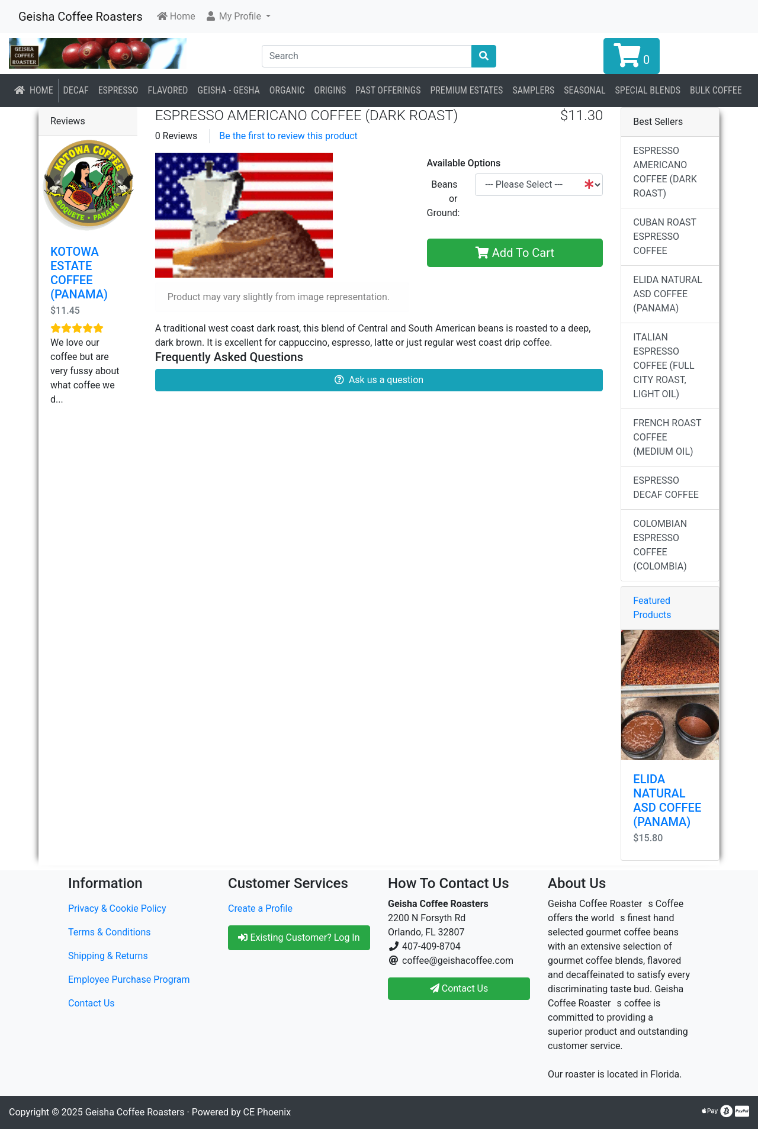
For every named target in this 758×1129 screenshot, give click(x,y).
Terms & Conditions (109, 932)
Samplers (533, 90)
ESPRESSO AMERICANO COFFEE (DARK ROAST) (664, 172)
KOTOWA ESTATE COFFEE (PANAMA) (79, 273)
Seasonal (584, 90)
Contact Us (91, 1003)
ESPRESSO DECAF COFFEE (666, 487)
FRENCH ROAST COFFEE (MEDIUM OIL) (667, 437)
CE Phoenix (267, 1112)
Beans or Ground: (443, 198)
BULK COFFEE (716, 90)
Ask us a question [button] (379, 379)
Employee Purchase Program (129, 979)
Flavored (167, 90)
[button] (237, 16)
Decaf (76, 90)
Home (33, 90)
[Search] (367, 56)
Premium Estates (466, 90)
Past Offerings (387, 90)
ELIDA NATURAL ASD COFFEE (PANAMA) (667, 294)
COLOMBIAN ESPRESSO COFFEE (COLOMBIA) (660, 545)
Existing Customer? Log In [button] (298, 937)
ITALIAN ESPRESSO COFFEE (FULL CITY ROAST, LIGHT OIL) (663, 366)
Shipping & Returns (108, 955)
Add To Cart (515, 253)
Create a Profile (260, 908)
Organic (287, 90)
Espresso (118, 90)
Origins (330, 90)
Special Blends (647, 90)
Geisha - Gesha (229, 90)
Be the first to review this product (288, 135)
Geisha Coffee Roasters (80, 16)
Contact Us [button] (459, 988)
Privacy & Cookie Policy (117, 908)
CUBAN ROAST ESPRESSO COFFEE (664, 236)
